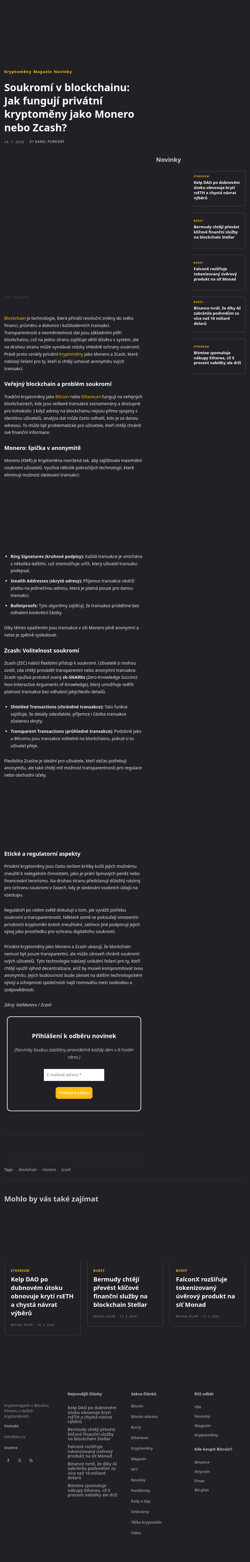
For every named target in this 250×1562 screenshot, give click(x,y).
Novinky (63, 72)
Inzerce (11, 1431)
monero (49, 1169)
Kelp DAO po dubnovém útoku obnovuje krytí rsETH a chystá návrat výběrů (218, 190)
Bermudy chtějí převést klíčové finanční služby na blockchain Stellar (215, 232)
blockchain (28, 1169)
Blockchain (15, 318)
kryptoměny (71, 354)
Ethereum (91, 396)
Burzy (198, 223)
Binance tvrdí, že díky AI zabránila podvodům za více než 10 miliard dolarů (217, 315)
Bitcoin (62, 396)
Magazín (42, 72)
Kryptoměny (17, 72)
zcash (66, 1169)
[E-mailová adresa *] (74, 1075)
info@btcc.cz (15, 1420)
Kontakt (11, 1410)
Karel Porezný (50, 141)
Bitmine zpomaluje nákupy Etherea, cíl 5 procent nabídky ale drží (218, 357)
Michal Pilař (22, 1309)
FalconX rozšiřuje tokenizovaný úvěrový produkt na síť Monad (212, 273)
